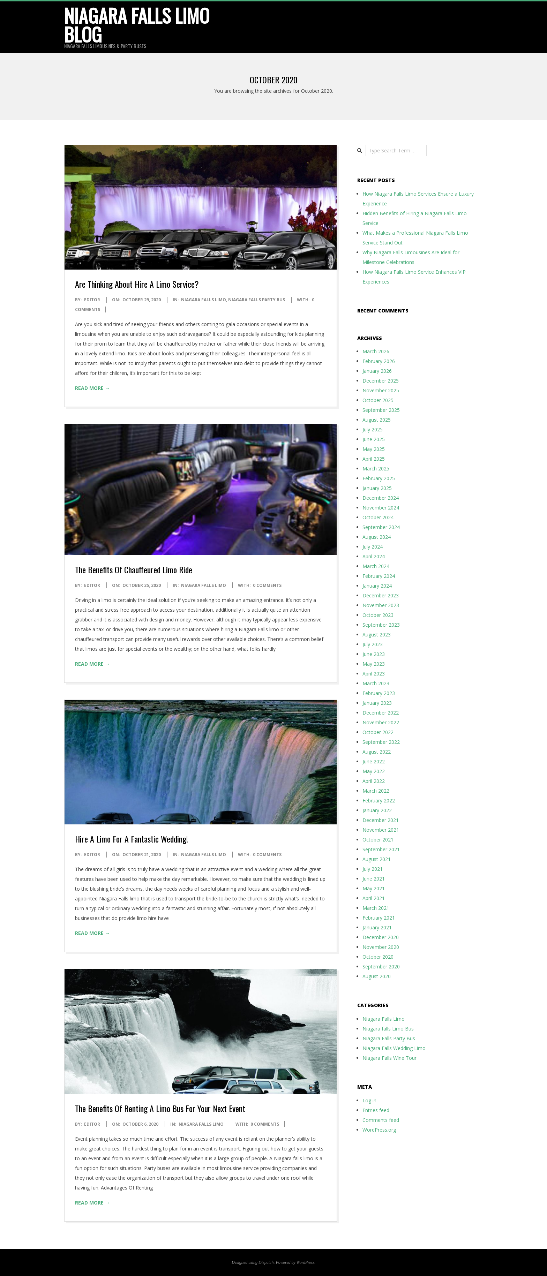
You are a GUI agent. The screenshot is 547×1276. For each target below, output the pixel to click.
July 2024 (372, 546)
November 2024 (380, 507)
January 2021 (377, 927)
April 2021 (373, 898)
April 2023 (373, 673)
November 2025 (380, 390)
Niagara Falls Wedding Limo (394, 1048)
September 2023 (381, 624)
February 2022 (378, 800)
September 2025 (381, 410)
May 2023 (373, 663)
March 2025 (375, 468)
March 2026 (375, 351)
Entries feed (375, 1110)
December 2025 (380, 380)
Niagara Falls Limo (203, 300)
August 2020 (376, 976)
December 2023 (380, 595)
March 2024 (375, 566)
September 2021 (381, 849)
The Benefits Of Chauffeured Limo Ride (133, 569)
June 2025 (373, 439)
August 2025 (376, 419)
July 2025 (372, 429)
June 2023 (373, 654)
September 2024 (381, 527)
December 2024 (380, 497)
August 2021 (376, 859)
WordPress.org (379, 1129)
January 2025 (377, 488)
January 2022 (377, 810)
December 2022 (380, 712)
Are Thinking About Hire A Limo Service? (137, 284)
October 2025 (378, 400)
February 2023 (378, 693)
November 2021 (380, 829)
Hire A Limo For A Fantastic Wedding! (131, 838)
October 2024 (378, 517)
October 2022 (378, 732)
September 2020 (381, 966)
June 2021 (373, 878)
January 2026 (377, 371)
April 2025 (373, 458)
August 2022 (376, 751)
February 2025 (378, 478)
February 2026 (378, 361)
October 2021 (378, 839)
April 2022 (373, 781)
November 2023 (380, 605)
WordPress (305, 1262)
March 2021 (375, 908)
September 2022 (381, 742)
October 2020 (378, 956)
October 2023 (378, 615)
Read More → (92, 388)
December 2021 (380, 820)
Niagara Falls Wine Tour (389, 1058)
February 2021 (378, 917)
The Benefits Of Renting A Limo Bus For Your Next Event (160, 1108)
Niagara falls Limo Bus (388, 1028)
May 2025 (373, 449)
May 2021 (373, 888)
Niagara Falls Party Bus (256, 300)
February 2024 (378, 576)
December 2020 (380, 937)
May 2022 (373, 771)
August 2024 (376, 537)
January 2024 (377, 585)
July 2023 (372, 644)
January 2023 (377, 703)
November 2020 (380, 947)
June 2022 (373, 761)
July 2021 (372, 869)
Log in (369, 1100)
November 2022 (380, 722)
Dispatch (266, 1262)
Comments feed (380, 1120)
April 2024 (373, 556)
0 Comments (267, 585)
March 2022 (375, 790)
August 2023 (376, 634)
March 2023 (375, 683)
